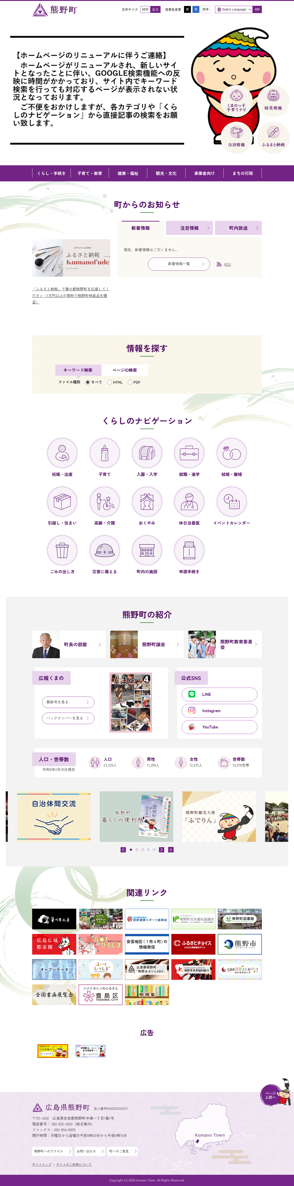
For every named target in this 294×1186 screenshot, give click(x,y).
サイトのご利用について (74, 1164)
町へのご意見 (119, 1151)
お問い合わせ (86, 1151)
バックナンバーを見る (64, 718)
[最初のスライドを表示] (161, 850)
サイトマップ (41, 1164)
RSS (227, 264)
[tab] (140, 229)
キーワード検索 (77, 370)
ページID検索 (125, 370)
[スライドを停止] (171, 850)
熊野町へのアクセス (48, 1151)
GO (257, 9)
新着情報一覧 (179, 263)
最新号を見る (57, 702)
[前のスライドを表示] (123, 850)
